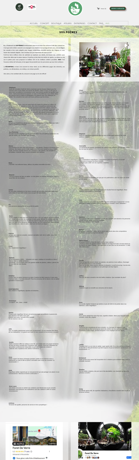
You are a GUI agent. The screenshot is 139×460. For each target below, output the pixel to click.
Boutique (56, 23)
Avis (107, 23)
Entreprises (79, 23)
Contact (92, 23)
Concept (44, 23)
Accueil (34, 23)
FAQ (101, 23)
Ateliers (68, 23)
